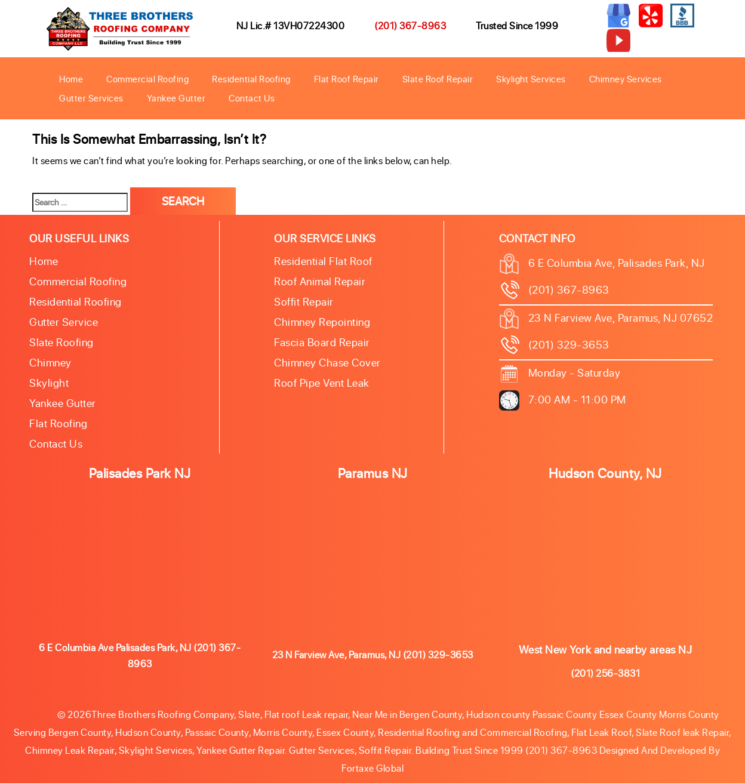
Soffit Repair (304, 301)
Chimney (50, 362)
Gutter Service (63, 322)
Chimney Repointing (322, 322)
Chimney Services (625, 79)
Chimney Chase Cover (327, 362)
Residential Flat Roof (323, 261)
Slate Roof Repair (437, 79)
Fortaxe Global (372, 768)
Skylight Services (531, 79)
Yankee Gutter (176, 98)
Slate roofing (61, 342)
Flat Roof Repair (346, 79)
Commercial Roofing (147, 79)
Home (71, 79)
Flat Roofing (58, 423)
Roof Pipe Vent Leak (322, 382)
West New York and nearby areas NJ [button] (605, 649)
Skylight (49, 382)
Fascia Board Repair (322, 342)
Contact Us (252, 98)
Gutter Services (91, 98)
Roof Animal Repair (319, 281)
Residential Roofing (251, 79)
